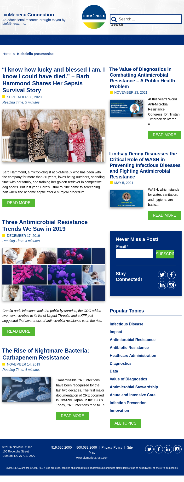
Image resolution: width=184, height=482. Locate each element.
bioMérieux (24, 13)
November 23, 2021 (131, 93)
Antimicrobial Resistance (132, 341)
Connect (141, 40)
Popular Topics (109, 40)
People (13, 40)
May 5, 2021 (123, 184)
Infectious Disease (127, 325)
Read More (18, 204)
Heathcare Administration (133, 357)
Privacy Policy (112, 449)
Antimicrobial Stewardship (134, 388)
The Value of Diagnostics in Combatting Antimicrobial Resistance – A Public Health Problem (142, 78)
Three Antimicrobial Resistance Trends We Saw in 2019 (45, 226)
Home (6, 55)
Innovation (54, 40)
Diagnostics (121, 364)
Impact (79, 40)
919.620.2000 (61, 449)
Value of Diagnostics (128, 380)
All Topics (125, 424)
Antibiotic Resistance (129, 349)
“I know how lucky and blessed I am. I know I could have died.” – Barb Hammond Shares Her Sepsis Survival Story (53, 80)
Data (32, 40)
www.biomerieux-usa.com (92, 459)
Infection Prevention (128, 404)
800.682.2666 (86, 449)
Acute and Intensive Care (132, 396)
